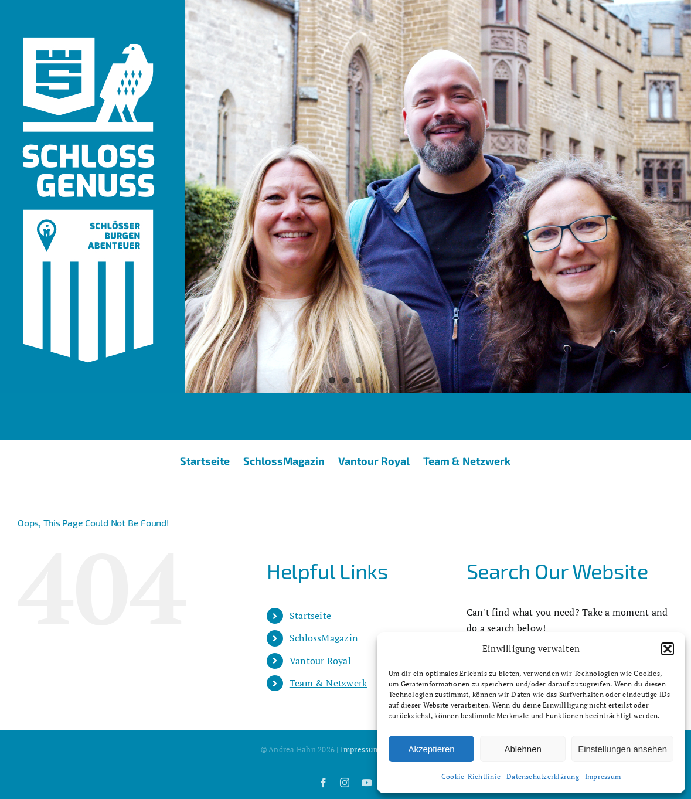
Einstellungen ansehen (622, 749)
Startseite (310, 615)
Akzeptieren (431, 749)
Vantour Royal (320, 660)
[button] (667, 649)
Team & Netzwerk (328, 682)
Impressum (603, 776)
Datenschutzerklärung (542, 776)
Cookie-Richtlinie (471, 776)
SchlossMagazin (324, 637)
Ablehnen (522, 749)
